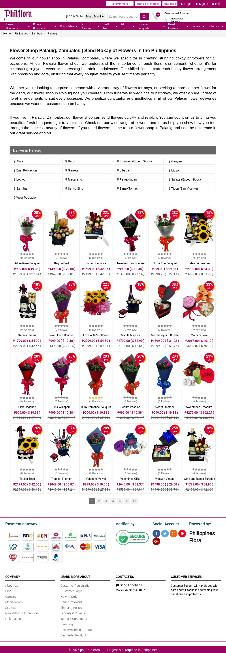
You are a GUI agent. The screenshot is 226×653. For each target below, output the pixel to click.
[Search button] (144, 16)
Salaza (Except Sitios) (185, 179)
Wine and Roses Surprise (199, 479)
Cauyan (175, 161)
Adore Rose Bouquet (27, 263)
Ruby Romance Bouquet (96, 407)
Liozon (175, 170)
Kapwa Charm (27, 335)
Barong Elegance (95, 263)
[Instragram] (173, 533)
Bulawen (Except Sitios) (134, 161)
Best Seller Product (148, 3)
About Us (11, 585)
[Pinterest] (182, 533)
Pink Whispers (62, 407)
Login (186, 3)
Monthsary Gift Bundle (165, 335)
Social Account (165, 523)
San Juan (21, 188)
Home (7, 33)
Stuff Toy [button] (110, 26)
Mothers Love (199, 335)
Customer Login (71, 590)
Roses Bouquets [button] (44, 26)
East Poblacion (25, 170)
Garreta (72, 170)
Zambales (38, 33)
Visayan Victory (164, 479)
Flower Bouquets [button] (18, 26)
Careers (10, 596)
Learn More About (75, 576)
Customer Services (186, 576)
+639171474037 (135, 589)
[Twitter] (165, 533)
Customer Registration (75, 585)
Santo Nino (74, 188)
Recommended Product (76, 629)
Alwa (18, 161)
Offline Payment (71, 601)
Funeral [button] (198, 26)
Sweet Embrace (165, 407)
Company (12, 576)
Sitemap (11, 607)
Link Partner (13, 618)
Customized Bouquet (176, 13)
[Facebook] (156, 533)
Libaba (123, 170)
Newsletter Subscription (21, 612)
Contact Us (125, 576)
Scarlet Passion (130, 407)
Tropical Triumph (61, 479)
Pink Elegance (27, 407)
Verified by (124, 523)
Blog (8, 590)
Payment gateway (19, 523)
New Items (170, 3)
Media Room (14, 601)
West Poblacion (26, 197)
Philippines (21, 33)
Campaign (67, 623)
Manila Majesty (130, 335)
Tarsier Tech (27, 479)
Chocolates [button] (68, 26)
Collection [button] (215, 26)
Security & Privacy (72, 612)
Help (216, 3)
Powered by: (199, 523)
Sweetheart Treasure (199, 407)
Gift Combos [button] (90, 26)
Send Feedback (129, 584)
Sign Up (202, 3)
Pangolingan (127, 179)
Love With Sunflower (96, 335)
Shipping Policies (71, 607)
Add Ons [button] (127, 26)
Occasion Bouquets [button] (151, 26)
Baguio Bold (61, 263)
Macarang (73, 179)
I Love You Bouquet (165, 263)
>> (134, 501)
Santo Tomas (127, 188)
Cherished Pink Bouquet (130, 263)
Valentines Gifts (130, 479)
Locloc (19, 179)
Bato (70, 161)
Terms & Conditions (73, 618)
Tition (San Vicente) (183, 188)
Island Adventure (199, 263)
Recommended (119, 3)
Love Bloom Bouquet (61, 335)
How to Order (69, 596)
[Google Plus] (156, 540)
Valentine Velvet (96, 479)
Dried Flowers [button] (178, 26)
